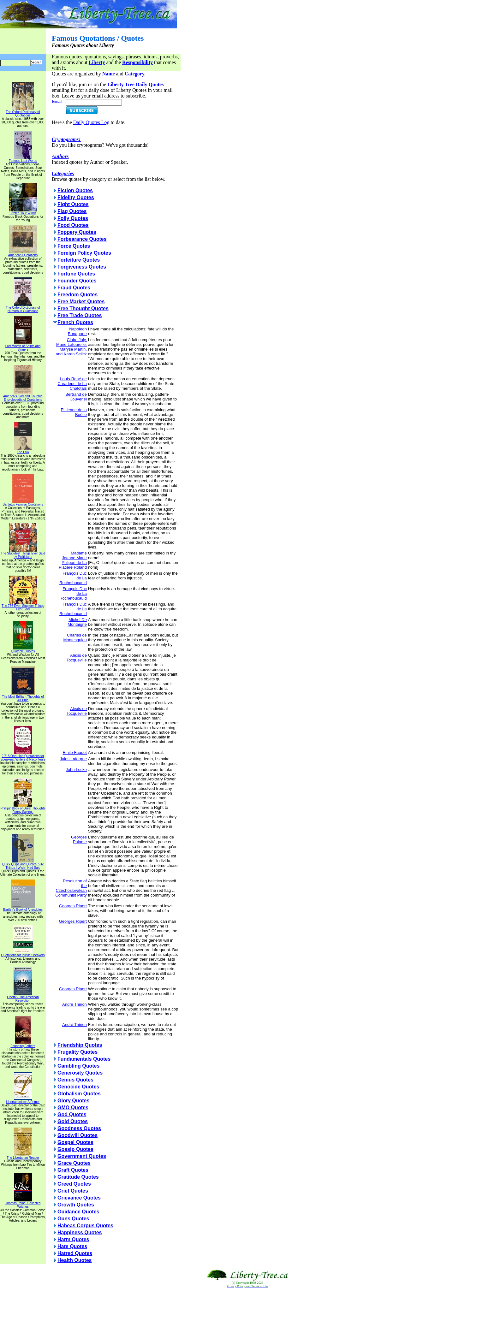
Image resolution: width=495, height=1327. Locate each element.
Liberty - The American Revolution (23, 997)
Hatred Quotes (74, 1253)
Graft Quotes (72, 1170)
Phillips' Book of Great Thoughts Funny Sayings (22, 809)
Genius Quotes (75, 1079)
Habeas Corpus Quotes (85, 1225)
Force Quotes (73, 246)
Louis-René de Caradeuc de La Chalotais (72, 383)
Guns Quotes (73, 1218)
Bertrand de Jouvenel (76, 396)
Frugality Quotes (77, 1052)
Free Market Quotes (80, 301)
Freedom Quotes (77, 294)
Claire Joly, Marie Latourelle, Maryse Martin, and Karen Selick (71, 346)
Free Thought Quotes (83, 308)
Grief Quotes (72, 1191)
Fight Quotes (73, 204)
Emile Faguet (75, 752)
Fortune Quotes (76, 273)
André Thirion (74, 1004)
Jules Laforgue (73, 758)
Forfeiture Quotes (78, 260)
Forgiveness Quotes (81, 267)
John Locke (76, 769)
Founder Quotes (77, 280)
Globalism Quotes (79, 1093)
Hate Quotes (72, 1246)
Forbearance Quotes (82, 239)
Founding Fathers (22, 1044)
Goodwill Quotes (77, 1135)
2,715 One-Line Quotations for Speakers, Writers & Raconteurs (22, 756)
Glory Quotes (73, 1100)
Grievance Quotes (79, 1197)
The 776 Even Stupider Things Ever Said (23, 606)
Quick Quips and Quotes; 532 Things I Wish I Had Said (23, 864)
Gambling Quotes (78, 1066)
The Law (23, 450)
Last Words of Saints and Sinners (23, 346)
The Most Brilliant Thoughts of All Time (23, 697)
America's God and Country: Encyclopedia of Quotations (23, 396)
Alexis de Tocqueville (77, 657)
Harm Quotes (73, 1239)
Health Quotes (74, 1260)
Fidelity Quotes (75, 197)
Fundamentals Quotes (83, 1059)
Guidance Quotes (78, 1211)
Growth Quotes (75, 1204)
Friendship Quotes (79, 1045)
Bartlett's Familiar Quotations (23, 503)
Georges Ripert (73, 905)
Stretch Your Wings (23, 212)
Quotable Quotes (23, 650)
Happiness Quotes (79, 1232)
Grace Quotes (74, 1163)
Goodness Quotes (79, 1128)
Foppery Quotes (76, 232)
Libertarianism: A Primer (22, 1100)
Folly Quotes (72, 218)
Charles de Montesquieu (74, 637)
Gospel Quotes (75, 1142)
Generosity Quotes (80, 1072)
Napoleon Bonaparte (77, 331)
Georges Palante (79, 839)
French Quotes (75, 322)
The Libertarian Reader (23, 1156)
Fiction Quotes (75, 190)
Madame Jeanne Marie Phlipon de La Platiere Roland (73, 560)
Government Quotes (81, 1156)
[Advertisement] (247, 1308)
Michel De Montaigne (77, 622)
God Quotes (71, 1114)
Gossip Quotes (75, 1149)
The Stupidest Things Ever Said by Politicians (23, 554)
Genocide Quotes (78, 1086)
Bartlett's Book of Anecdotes (23, 908)
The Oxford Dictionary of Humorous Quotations (23, 308)
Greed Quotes (74, 1184)
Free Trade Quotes (79, 315)
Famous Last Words (23, 159)
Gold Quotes (72, 1121)
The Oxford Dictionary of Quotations (23, 112)
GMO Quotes (72, 1107)
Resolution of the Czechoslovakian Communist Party (71, 888)
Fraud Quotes (73, 287)
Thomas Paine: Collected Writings (23, 1203)
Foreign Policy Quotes (84, 253)
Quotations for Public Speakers (23, 954)
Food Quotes (73, 225)
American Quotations (23, 254)
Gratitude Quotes (78, 1177)
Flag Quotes (71, 211)
